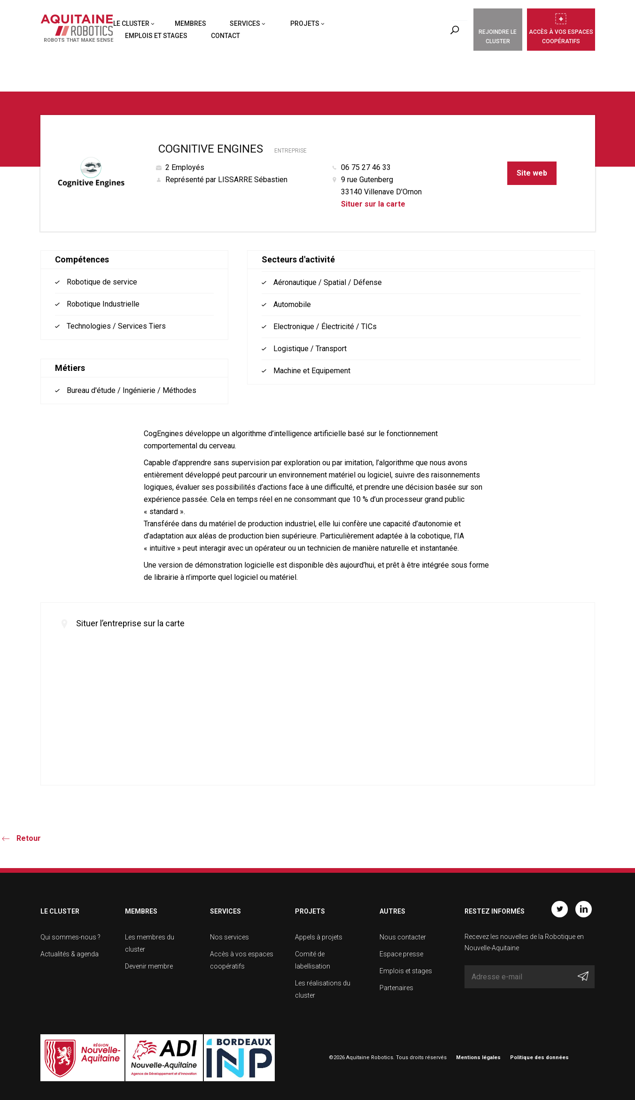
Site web (532, 173)
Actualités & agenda (69, 954)
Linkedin (583, 909)
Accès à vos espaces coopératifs (561, 37)
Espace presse (401, 954)
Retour (28, 838)
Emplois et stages (156, 35)
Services (245, 23)
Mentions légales (478, 1057)
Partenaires (396, 988)
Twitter (559, 909)
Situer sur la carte (373, 204)
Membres (190, 23)
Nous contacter (402, 937)
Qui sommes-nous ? (70, 937)
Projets (304, 23)
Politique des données (539, 1057)
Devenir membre (149, 966)
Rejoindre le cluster (498, 37)
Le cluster (131, 23)
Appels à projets (318, 937)
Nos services (229, 937)
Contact (225, 35)
